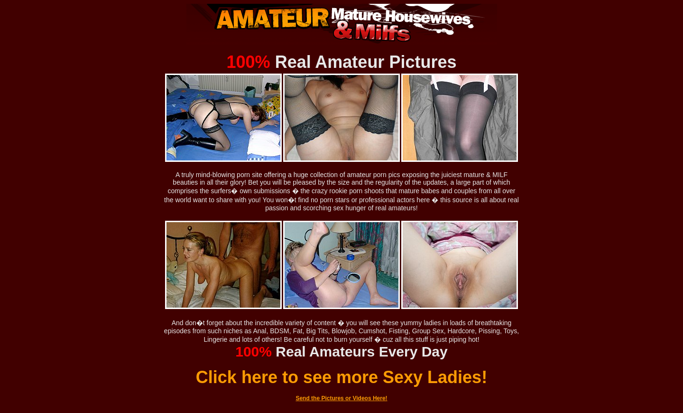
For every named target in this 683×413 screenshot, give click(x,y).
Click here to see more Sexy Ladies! (341, 377)
